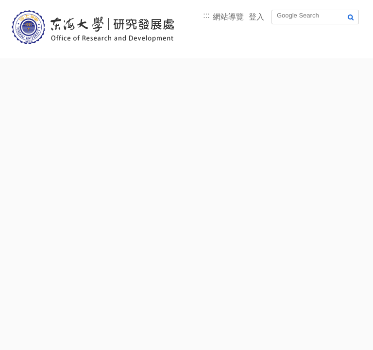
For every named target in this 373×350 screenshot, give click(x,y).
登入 (256, 17)
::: (206, 15)
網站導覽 (228, 17)
